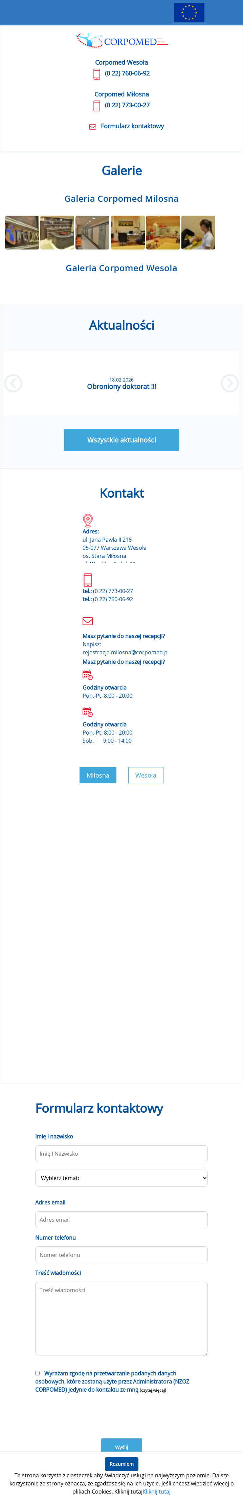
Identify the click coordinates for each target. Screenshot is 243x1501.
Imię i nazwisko (54, 1136)
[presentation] (86, 1415)
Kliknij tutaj (156, 1491)
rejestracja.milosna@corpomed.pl (126, 652)
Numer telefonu (55, 1237)
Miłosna (98, 775)
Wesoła (145, 775)
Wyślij (121, 1447)
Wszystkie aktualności (121, 439)
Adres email (50, 1202)
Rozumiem (122, 1464)
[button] (13, 383)
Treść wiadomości (58, 1273)
